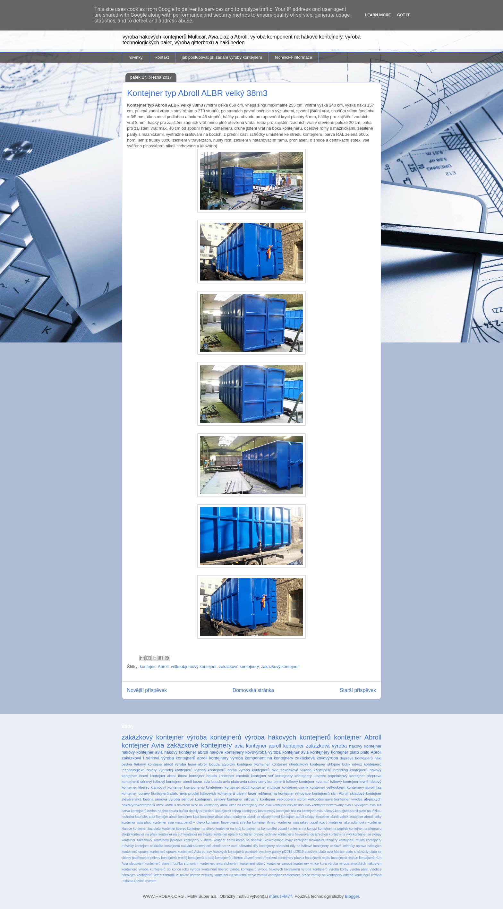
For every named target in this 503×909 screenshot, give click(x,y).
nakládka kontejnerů (165, 846)
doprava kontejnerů (356, 758)
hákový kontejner (365, 746)
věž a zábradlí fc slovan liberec (176, 875)
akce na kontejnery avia (247, 805)
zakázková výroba (326, 746)
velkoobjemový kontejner (194, 666)
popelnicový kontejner (346, 776)
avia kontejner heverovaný (324, 805)
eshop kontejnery (244, 811)
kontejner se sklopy (367, 834)
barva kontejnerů (134, 811)
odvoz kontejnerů (366, 764)
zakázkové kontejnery (239, 666)
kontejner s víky (340, 834)
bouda (173, 811)
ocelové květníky (342, 846)
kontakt (162, 57)
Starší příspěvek (358, 690)
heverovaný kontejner (274, 811)
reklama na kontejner (276, 793)
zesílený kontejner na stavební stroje (228, 875)
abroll (160, 805)
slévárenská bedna (138, 799)
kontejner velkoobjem (327, 787)
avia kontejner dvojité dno (285, 805)
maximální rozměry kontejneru (331, 840)
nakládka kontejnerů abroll (201, 846)
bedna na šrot (157, 811)
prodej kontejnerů (191, 858)
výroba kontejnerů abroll (215, 770)
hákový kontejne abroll (153, 764)
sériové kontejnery (196, 799)
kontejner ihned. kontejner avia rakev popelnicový (289, 822)
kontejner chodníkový (290, 764)
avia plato (231, 781)
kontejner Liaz (188, 816)
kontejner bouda (203, 776)
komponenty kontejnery (203, 787)
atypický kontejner (237, 764)
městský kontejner (135, 846)
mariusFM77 (280, 896)
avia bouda (212, 781)
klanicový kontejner (167, 787)
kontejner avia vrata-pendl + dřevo (179, 822)
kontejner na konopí (302, 828)
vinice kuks (318, 863)
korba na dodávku (249, 840)
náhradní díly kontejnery (257, 846)
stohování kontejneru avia (203, 863)
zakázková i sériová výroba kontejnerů (158, 758)
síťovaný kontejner (259, 799)
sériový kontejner (228, 799)
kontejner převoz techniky (258, 834)
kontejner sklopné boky (330, 764)
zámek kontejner (269, 875)
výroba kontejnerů (214, 737)
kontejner (262, 764)
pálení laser (246, 793)
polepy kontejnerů (163, 858)
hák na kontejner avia (307, 811)
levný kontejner (296, 840)
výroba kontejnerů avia (258, 770)
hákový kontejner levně (349, 781)
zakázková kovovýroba (316, 758)
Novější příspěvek (147, 690)
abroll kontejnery (213, 758)
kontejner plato (345, 752)
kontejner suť (262, 776)
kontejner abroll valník (332, 816)
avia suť (375, 805)
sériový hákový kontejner (161, 781)
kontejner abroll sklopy (297, 816)
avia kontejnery (315, 752)
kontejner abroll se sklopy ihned (256, 816)
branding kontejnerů (350, 770)
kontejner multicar (265, 787)
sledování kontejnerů (144, 863)
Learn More (378, 15)
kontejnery (284, 776)
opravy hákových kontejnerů (223, 851)
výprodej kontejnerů (175, 770)
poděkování (140, 858)
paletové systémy (258, 851)
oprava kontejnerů (151, 851)
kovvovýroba (274, 840)
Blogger (352, 896)
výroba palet (359, 869)
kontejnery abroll (361, 787)
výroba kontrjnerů (314, 869)
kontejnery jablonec (168, 840)
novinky (136, 57)
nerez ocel (229, 846)
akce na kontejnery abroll (209, 805)
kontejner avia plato (136, 822)
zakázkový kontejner (280, 666)
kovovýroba (256, 752)
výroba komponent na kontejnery (261, 758)
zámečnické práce (296, 875)
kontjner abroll (224, 840)
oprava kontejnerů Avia (183, 851)
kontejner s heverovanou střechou (302, 834)
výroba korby (338, 869)
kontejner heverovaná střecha (228, 822)
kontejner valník (295, 787)
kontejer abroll (166, 816)
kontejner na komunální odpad (264, 828)
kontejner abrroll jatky (365, 816)
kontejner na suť (170, 834)
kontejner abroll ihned (168, 776)
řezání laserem (145, 881)
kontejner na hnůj (228, 828)
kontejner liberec (174, 828)
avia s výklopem (356, 805)
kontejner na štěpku (198, 834)
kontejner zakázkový (137, 840)
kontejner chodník (234, 776)
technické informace (293, 57)
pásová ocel (253, 858)
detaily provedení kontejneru (210, 811)
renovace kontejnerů (312, 793)
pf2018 (287, 851)
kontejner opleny (226, 834)
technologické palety (139, 770)
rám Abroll (339, 793)
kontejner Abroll (154, 666)
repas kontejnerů (334, 858)
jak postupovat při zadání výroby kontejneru (222, 57)
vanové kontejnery (295, 863)
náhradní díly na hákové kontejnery (302, 846)
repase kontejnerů (361, 858)
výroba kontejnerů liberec (209, 869)
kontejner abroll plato (215, 816)
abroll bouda (209, 764)
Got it (403, 15)
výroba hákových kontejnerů (288, 737)
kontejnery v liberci (198, 840)
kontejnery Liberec (310, 776)
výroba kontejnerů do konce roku (164, 869)
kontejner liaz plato (147, 828)
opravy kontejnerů (154, 793)
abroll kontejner (286, 746)
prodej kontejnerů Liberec (224, 858)
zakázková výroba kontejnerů (306, 770)
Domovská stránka (253, 690)
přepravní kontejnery (278, 858)
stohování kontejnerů (239, 863)
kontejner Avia (143, 745)
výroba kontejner (283, 752)
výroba (333, 863)
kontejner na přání (144, 834)
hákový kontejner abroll (186, 752)
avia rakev (248, 781)
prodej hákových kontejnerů (211, 793)
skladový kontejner (365, 793)
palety (276, 851)
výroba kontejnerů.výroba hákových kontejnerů (265, 869)
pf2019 (299, 851)
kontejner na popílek (333, 828)
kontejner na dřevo (201, 828)
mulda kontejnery (368, 840)
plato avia (178, 793)
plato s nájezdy (357, 851)
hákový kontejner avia (142, 752)
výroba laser (185, 764)
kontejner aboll (237, 787)
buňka (183, 811)
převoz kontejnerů (307, 858)
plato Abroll (370, 752)
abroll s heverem (177, 805)
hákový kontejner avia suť (307, 781)
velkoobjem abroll (291, 799)
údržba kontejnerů (356, 875)
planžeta (311, 851)
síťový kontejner (268, 863)
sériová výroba (167, 799)
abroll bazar (192, 781)
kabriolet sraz (145, 816)
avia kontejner (250, 746)
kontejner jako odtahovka (347, 822)
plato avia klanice (332, 851)
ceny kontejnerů (272, 781)
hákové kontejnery (226, 752)
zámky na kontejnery (326, 875)
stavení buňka (172, 863)
